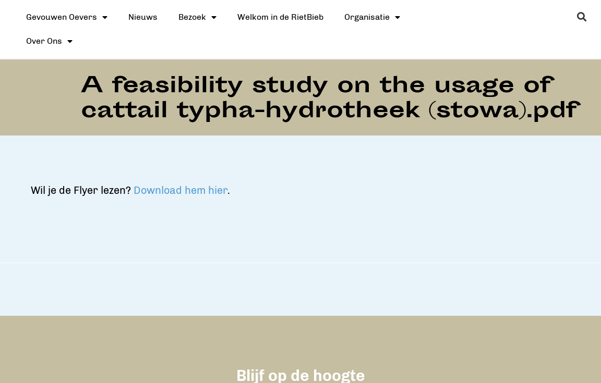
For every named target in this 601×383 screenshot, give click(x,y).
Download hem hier (390, 190)
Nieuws (143, 17)
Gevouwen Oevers (66, 17)
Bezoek (197, 17)
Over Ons (49, 41)
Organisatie (372, 17)
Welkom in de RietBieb (280, 17)
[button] (582, 16)
